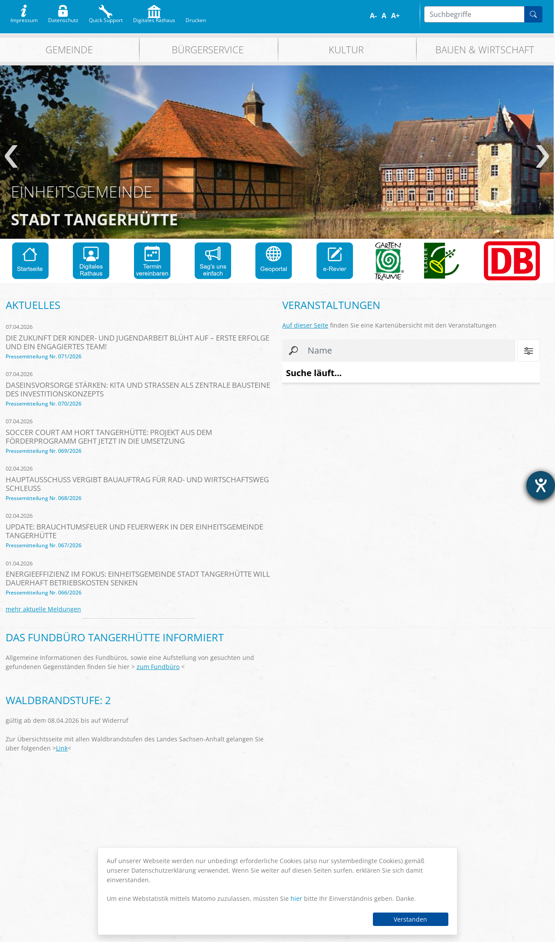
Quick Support (106, 18)
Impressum (24, 18)
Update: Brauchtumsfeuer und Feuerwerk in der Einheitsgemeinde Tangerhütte (134, 531)
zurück (11, 156)
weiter (542, 156)
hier (296, 898)
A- (373, 15)
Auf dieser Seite (305, 325)
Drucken (196, 18)
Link (62, 748)
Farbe (409, 16)
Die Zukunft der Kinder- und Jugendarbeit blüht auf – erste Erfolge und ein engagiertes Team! (137, 342)
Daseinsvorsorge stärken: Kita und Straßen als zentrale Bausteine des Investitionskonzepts (138, 389)
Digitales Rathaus (154, 18)
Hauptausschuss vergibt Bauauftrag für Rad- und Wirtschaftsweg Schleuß (137, 483)
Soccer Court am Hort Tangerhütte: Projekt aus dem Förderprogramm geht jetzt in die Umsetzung (109, 436)
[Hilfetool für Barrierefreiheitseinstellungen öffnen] (540, 485)
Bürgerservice (208, 49)
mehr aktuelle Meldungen (43, 609)
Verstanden (410, 919)
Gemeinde (69, 49)
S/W (415, 16)
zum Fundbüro (158, 667)
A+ (395, 15)
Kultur (346, 49)
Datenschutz (63, 18)
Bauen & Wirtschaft (484, 49)
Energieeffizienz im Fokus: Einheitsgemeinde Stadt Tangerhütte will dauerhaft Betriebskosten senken (138, 578)
